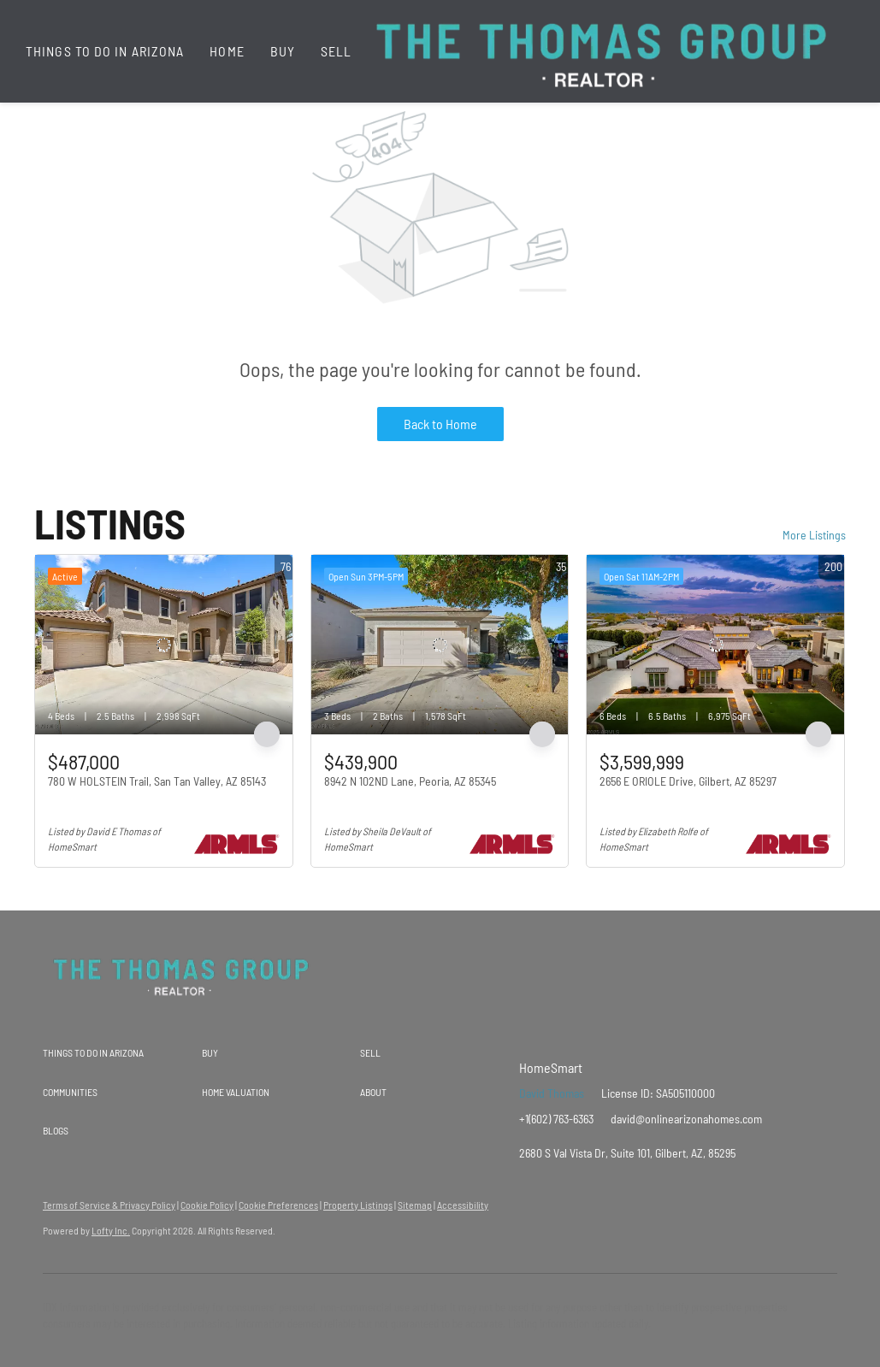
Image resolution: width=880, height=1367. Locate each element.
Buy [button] (282, 51)
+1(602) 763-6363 (556, 1118)
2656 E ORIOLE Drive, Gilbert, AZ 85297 (688, 781)
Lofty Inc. (111, 1230)
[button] (122, 1053)
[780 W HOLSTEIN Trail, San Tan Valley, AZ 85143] (163, 644)
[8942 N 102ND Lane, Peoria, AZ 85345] (440, 644)
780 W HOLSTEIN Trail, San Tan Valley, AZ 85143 (157, 781)
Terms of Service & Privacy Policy (109, 1205)
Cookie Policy (206, 1205)
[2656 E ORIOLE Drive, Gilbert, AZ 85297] (715, 644)
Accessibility (462, 1205)
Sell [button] (336, 51)
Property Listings (358, 1205)
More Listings (814, 534)
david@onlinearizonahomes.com (686, 1118)
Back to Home (440, 423)
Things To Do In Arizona (105, 51)
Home (227, 51)
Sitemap (415, 1205)
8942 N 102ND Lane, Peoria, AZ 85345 (410, 781)
